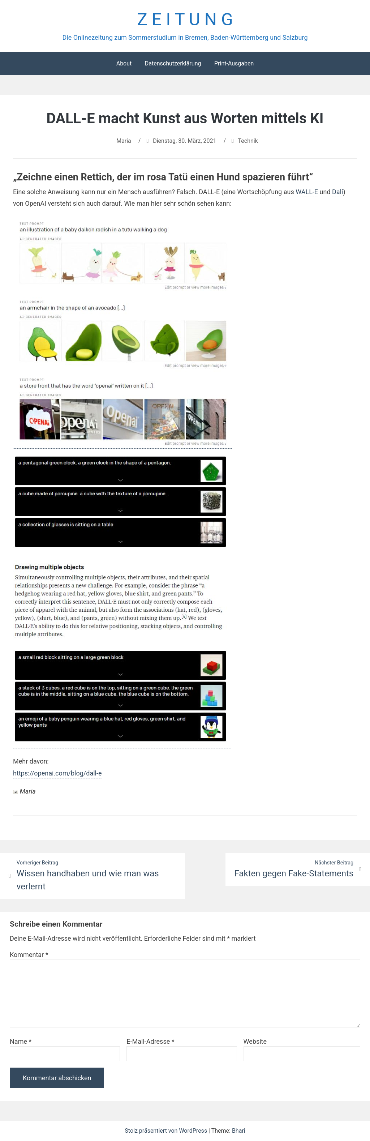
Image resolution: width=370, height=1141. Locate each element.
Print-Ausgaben (234, 63)
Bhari (238, 1130)
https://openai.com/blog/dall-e (57, 773)
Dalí (337, 192)
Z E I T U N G (185, 19)
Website (255, 1041)
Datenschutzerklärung (173, 63)
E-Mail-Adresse (150, 1041)
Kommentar (29, 954)
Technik (248, 140)
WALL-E (307, 192)
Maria (123, 140)
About (124, 63)
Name (20, 1041)
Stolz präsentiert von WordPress (166, 1130)
